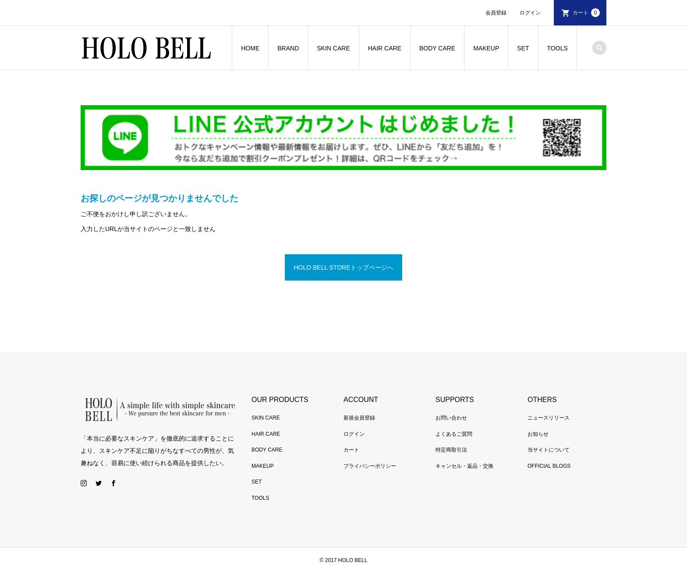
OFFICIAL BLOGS (549, 466)
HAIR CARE (384, 48)
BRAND (288, 48)
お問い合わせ (451, 418)
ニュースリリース (549, 418)
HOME (250, 48)
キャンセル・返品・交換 (464, 466)
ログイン (530, 13)
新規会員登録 (359, 418)
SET (523, 48)
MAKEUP (486, 48)
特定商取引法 (451, 450)
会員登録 (495, 13)
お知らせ (538, 434)
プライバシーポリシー (370, 466)
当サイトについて (549, 450)
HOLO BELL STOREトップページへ (343, 267)
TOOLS (557, 48)
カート (586, 12)
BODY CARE (437, 48)
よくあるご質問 (454, 434)
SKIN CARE (333, 48)
